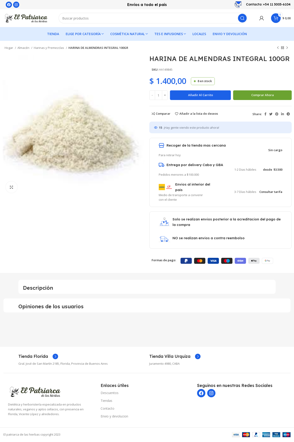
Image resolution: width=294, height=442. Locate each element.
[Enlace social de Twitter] (271, 114)
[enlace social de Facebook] (265, 114)
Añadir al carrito (200, 95)
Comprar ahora (262, 95)
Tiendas (106, 401)
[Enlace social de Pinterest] (277, 114)
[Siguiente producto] (287, 48)
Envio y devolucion (114, 416)
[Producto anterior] (278, 48)
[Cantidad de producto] (158, 95)
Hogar (9, 48)
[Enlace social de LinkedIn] (282, 114)
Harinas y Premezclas (49, 48)
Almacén (23, 48)
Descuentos (110, 393)
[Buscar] (153, 18)
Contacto (107, 409)
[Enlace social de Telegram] (288, 114)
